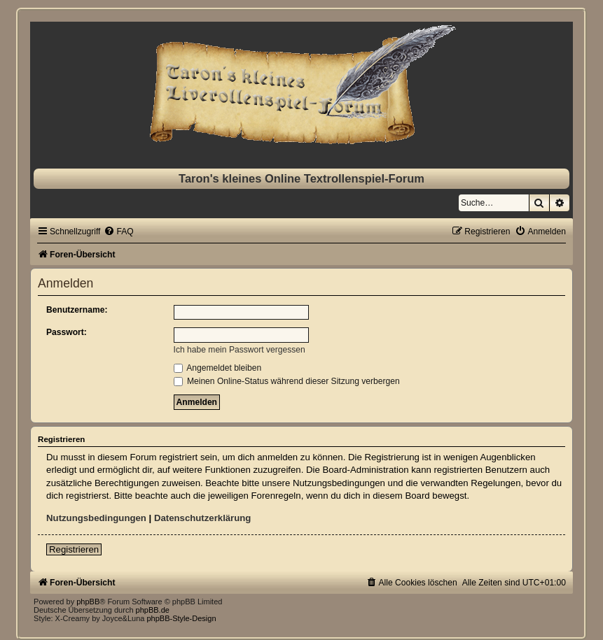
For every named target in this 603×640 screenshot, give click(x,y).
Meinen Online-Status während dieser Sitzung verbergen (287, 381)
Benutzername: (76, 310)
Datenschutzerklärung (202, 518)
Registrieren (74, 549)
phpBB (87, 601)
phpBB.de (152, 610)
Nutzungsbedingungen (96, 518)
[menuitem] (118, 231)
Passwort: (66, 332)
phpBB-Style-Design (181, 618)
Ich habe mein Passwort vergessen (239, 350)
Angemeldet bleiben (218, 368)
